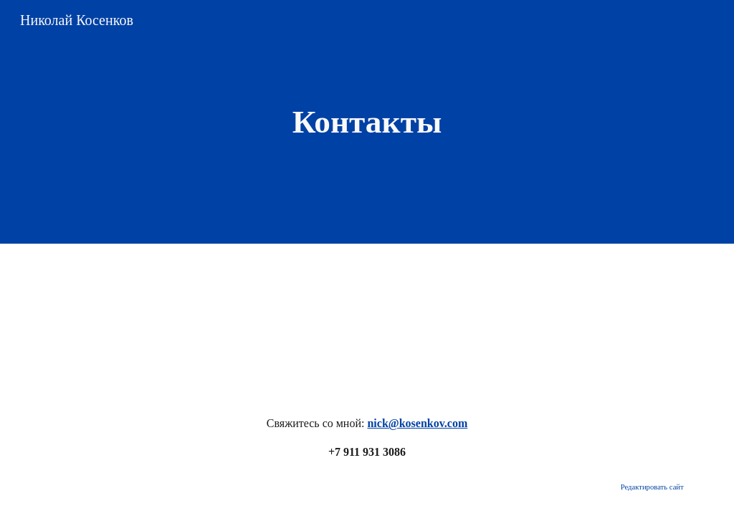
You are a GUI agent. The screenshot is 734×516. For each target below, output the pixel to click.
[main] (366, 122)
